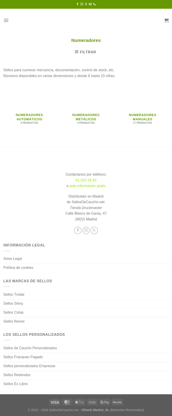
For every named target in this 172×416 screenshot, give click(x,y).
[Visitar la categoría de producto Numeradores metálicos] (86, 109)
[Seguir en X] (86, 4)
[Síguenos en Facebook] (77, 4)
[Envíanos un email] (90, 4)
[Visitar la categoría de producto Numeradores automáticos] (29, 109)
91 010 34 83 (85, 180)
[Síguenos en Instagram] (81, 4)
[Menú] (6, 20)
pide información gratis (87, 186)
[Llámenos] (94, 4)
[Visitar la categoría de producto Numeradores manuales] (142, 109)
